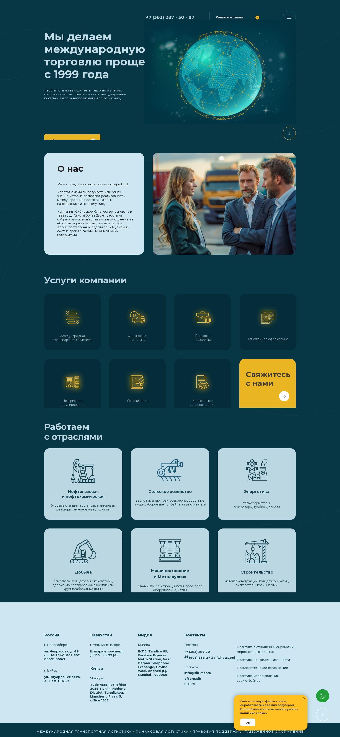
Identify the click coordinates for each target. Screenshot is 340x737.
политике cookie (253, 713)
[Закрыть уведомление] (304, 698)
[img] (289, 133)
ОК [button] (247, 722)
